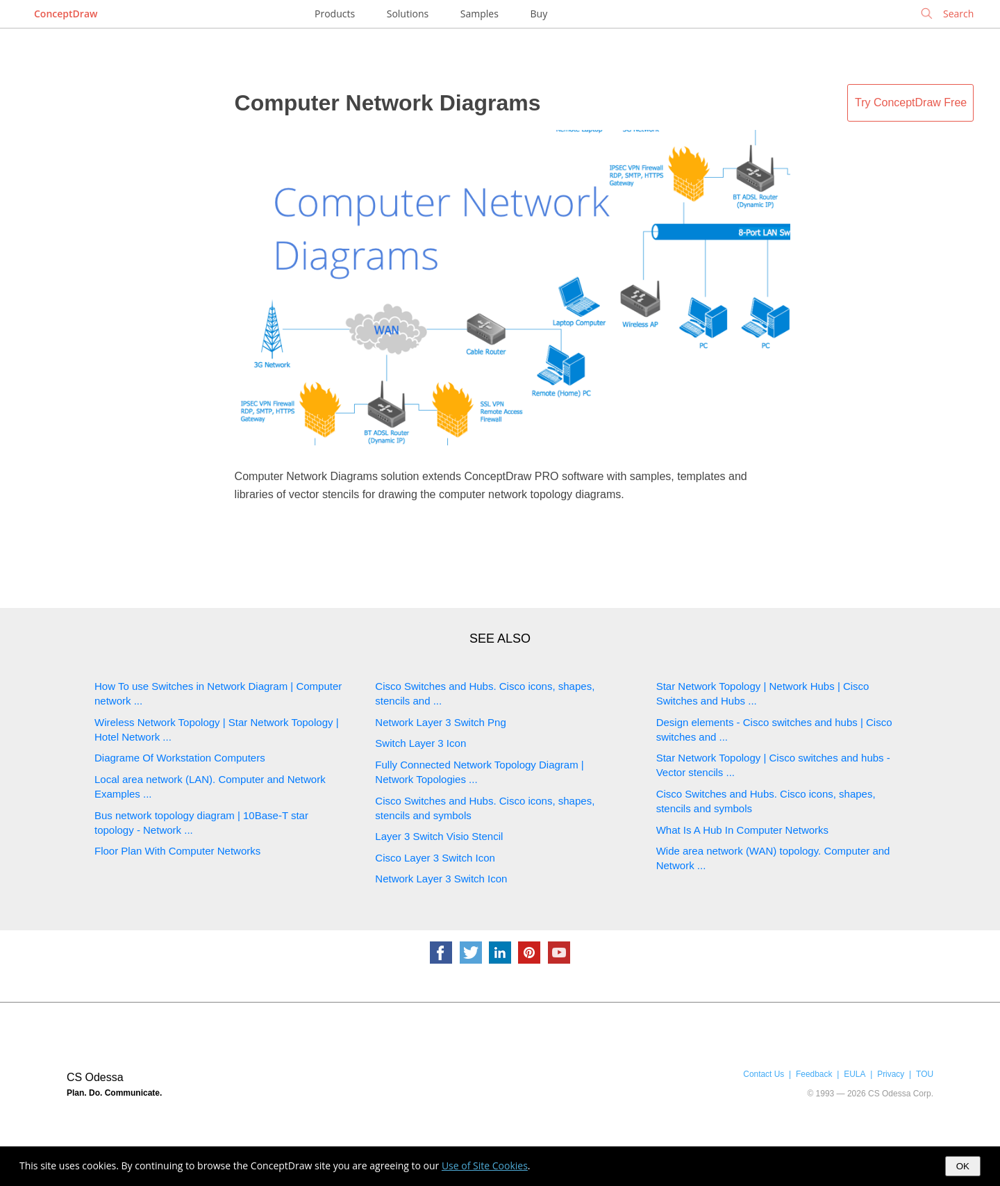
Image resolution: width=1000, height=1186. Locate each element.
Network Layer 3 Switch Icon (441, 878)
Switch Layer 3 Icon (420, 743)
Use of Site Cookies (485, 1165)
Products (335, 13)
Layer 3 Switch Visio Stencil (439, 836)
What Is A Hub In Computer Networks (742, 830)
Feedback (814, 1074)
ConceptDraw (65, 13)
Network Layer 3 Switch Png (440, 722)
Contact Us (763, 1074)
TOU (924, 1074)
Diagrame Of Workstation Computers (179, 758)
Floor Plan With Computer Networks (177, 851)
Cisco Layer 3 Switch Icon (435, 858)
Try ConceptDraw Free (911, 102)
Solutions (407, 13)
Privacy (890, 1074)
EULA (854, 1074)
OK (962, 1166)
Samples (479, 13)
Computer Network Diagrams (388, 102)
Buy (539, 13)
